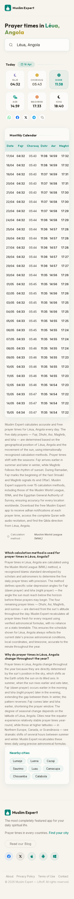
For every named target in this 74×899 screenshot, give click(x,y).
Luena (34, 761)
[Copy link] (42, 117)
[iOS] (32, 856)
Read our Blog (20, 844)
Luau (35, 768)
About (9, 876)
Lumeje (17, 761)
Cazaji (51, 761)
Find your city (59, 833)
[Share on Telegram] (34, 117)
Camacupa (53, 768)
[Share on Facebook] (17, 117)
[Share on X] (25, 117)
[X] (20, 856)
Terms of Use (46, 876)
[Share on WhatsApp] (9, 117)
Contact (63, 876)
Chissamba (20, 776)
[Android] (43, 856)
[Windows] (55, 856)
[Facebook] (9, 856)
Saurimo (18, 768)
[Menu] (64, 8)
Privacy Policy (26, 876)
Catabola (41, 776)
